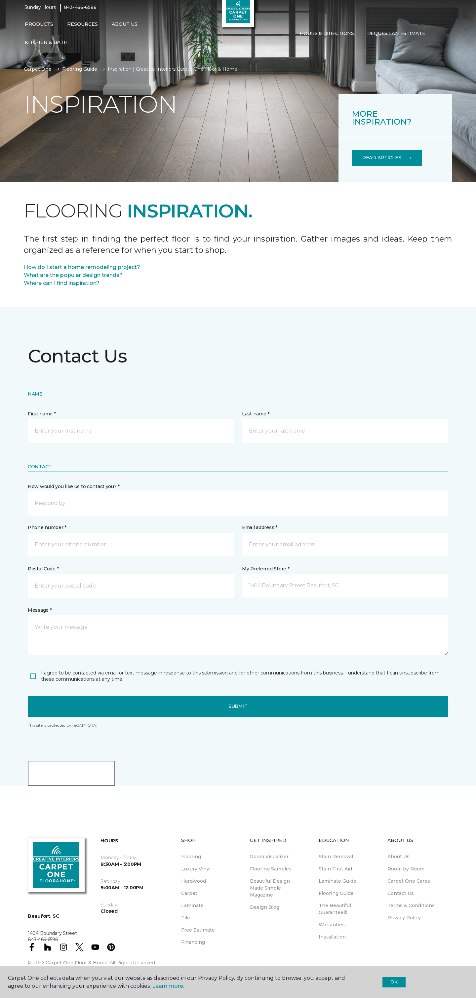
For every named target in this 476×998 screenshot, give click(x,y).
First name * (42, 413)
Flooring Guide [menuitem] (336, 893)
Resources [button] (82, 29)
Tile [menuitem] (185, 918)
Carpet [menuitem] (189, 893)
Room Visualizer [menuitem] (269, 857)
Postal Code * (43, 568)
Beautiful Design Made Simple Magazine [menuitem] (270, 888)
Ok (393, 982)
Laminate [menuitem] (192, 905)
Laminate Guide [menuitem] (337, 881)
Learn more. (168, 986)
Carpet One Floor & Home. (77, 963)
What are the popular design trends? (73, 275)
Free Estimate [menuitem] (198, 930)
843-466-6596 (80, 12)
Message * (40, 610)
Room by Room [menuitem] (405, 869)
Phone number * (47, 527)
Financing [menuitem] (193, 942)
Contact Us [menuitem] (400, 893)
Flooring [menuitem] (191, 857)
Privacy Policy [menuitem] (404, 918)
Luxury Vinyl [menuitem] (196, 869)
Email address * (259, 527)
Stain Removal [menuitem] (336, 857)
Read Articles (387, 158)
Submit (238, 706)
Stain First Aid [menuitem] (335, 869)
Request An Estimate (396, 38)
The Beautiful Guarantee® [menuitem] (335, 908)
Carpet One (38, 69)
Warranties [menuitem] (332, 925)
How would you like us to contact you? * (74, 486)
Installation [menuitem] (332, 937)
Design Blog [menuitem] (264, 907)
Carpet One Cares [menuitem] (408, 881)
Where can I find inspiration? (61, 283)
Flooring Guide (79, 69)
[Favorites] (445, 38)
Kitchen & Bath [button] (46, 47)
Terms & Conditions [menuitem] (411, 905)
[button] (437, 38)
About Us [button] (125, 29)
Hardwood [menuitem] (193, 881)
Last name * (255, 413)
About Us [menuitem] (398, 857)
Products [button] (39, 29)
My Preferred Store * (265, 568)
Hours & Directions (327, 38)
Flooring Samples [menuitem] (271, 869)
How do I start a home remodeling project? (82, 267)
